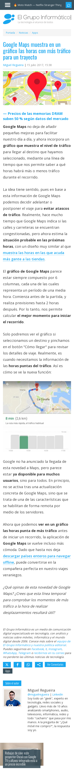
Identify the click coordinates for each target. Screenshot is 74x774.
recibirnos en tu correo (49, 653)
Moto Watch (25, 5)
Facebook (37, 649)
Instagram (55, 649)
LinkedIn (57, 694)
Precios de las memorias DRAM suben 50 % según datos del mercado (35, 116)
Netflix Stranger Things (49, 5)
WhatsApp (10, 653)
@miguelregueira (38, 694)
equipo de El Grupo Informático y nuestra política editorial (36, 643)
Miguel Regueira (13, 65)
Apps (7, 671)
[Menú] (5, 4)
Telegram (24, 653)
